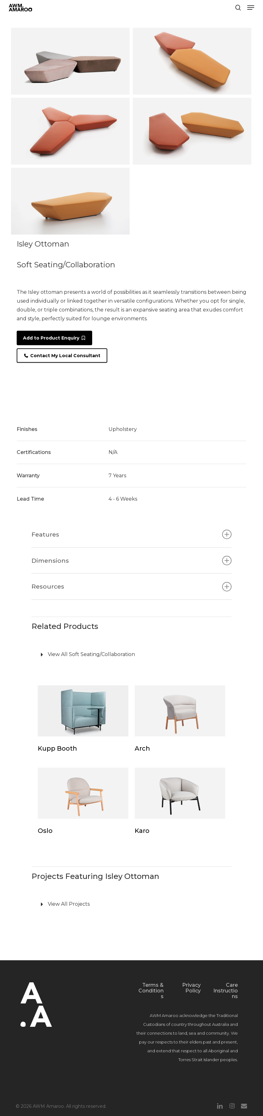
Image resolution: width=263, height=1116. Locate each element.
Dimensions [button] (131, 560)
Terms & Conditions (151, 990)
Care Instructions (225, 990)
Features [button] (131, 534)
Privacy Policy (191, 988)
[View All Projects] (131, 904)
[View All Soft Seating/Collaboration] (131, 655)
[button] (250, 7)
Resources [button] (131, 586)
